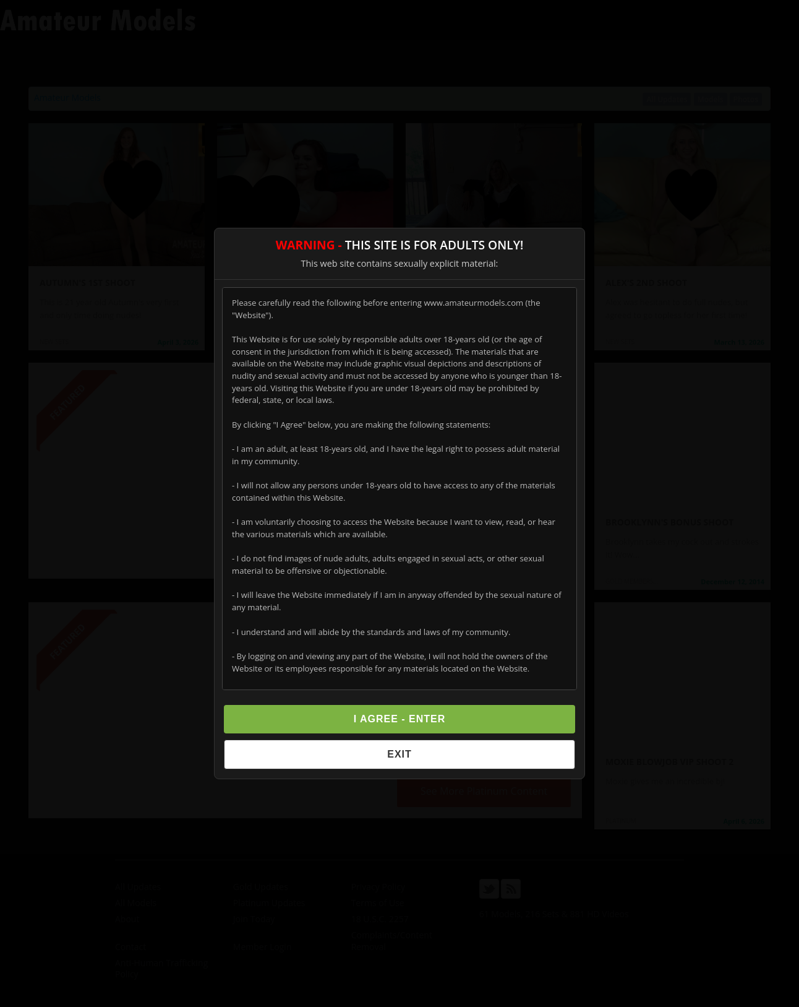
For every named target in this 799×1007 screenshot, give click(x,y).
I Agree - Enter (400, 719)
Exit (399, 754)
